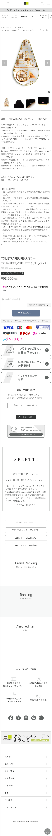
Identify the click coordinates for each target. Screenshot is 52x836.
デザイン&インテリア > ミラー (26, 530)
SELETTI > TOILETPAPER (26, 538)
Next (47, 63)
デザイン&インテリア (26, 522)
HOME (3, 28)
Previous (4, 63)
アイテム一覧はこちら (26, 505)
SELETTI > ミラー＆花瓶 (26, 545)
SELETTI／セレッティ (15, 28)
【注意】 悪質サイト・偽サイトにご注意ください (26, 10)
